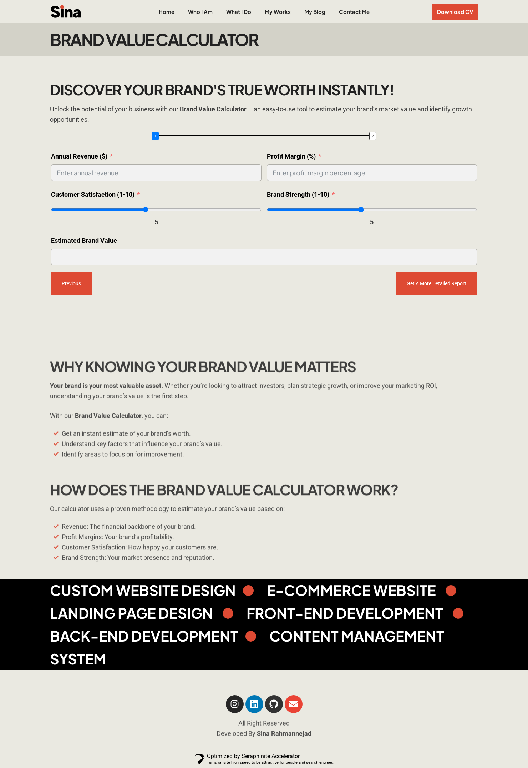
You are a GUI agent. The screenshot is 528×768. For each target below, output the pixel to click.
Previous (71, 283)
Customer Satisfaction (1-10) (92, 194)
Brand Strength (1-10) (298, 194)
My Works (278, 11)
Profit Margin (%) (291, 156)
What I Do (238, 11)
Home (166, 11)
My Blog (314, 11)
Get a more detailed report (436, 283)
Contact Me (354, 11)
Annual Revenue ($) (79, 156)
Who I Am (200, 11)
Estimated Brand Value (84, 240)
